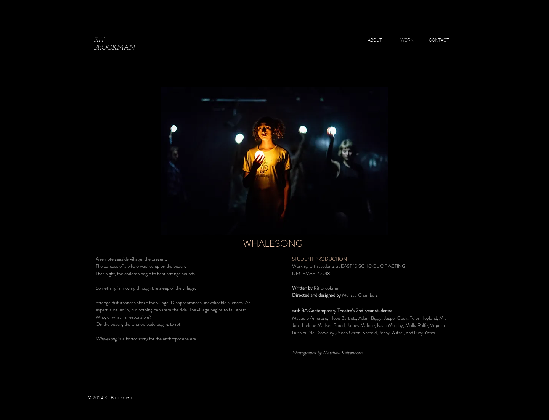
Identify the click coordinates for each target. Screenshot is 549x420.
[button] (407, 40)
